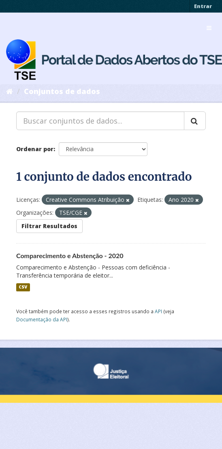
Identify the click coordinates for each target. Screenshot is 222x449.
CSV (23, 287)
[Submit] (195, 120)
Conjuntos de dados (62, 91)
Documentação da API (41, 319)
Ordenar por (34, 149)
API (158, 311)
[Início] (9, 91)
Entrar (203, 6)
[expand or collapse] (209, 28)
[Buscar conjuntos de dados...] (100, 120)
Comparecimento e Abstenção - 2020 (70, 255)
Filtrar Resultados (49, 226)
